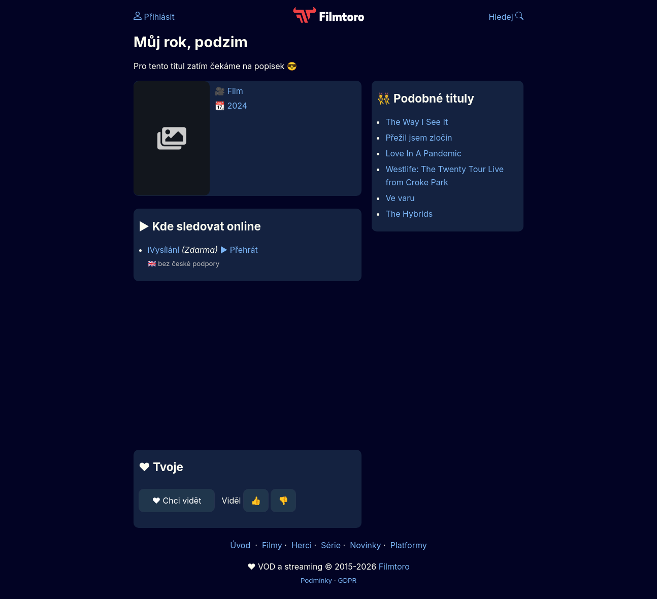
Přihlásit (154, 17)
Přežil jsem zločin (418, 137)
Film (235, 91)
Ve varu (399, 198)
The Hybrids (409, 214)
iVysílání (163, 250)
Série (331, 545)
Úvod (241, 545)
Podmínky (316, 580)
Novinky (365, 545)
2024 (237, 106)
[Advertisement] (247, 365)
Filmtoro (394, 566)
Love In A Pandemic (423, 153)
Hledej (505, 17)
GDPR (347, 580)
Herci (301, 545)
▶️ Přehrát (239, 250)
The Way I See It (416, 122)
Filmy (272, 545)
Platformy (408, 545)
